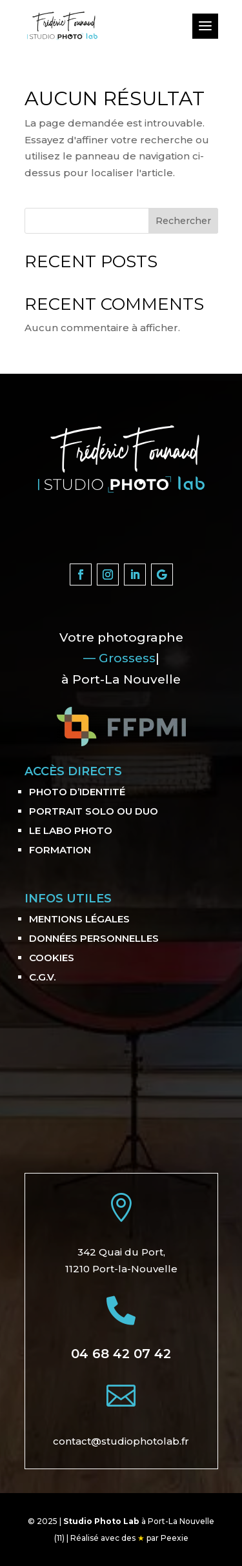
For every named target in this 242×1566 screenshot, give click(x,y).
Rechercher (183, 221)
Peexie (174, 1538)
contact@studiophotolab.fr (121, 1441)
